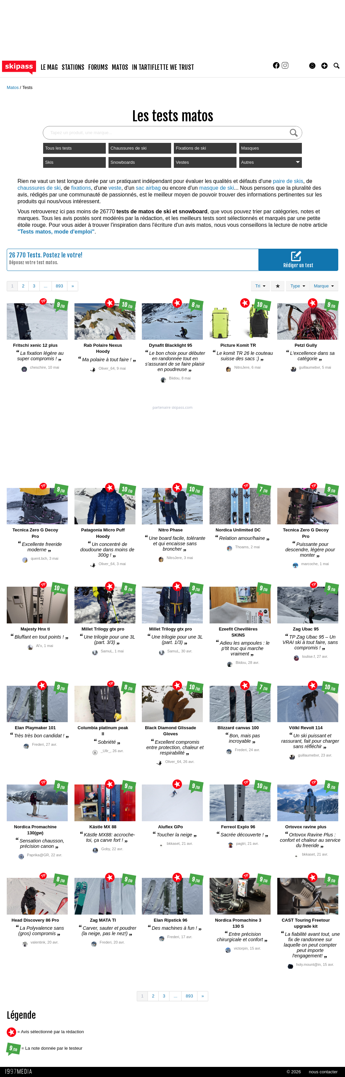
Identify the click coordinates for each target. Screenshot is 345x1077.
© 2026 (294, 1071)
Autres (270, 162)
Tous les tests (58, 148)
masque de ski (216, 188)
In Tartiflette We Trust (163, 67)
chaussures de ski (39, 188)
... (46, 285)
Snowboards (123, 162)
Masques (250, 148)
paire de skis (288, 181)
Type (297, 285)
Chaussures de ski (129, 148)
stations (73, 67)
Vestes (182, 162)
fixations (81, 188)
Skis (49, 162)
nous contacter (323, 1071)
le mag (49, 67)
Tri (260, 285)
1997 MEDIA (20, 1071)
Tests (27, 87)
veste (114, 188)
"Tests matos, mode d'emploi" (56, 232)
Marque (324, 285)
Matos (13, 87)
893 (59, 285)
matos (120, 67)
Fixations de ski (191, 148)
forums (98, 67)
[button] (324, 65)
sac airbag (148, 188)
